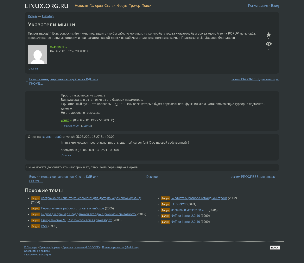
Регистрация (258, 6)
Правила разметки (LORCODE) (81, 247)
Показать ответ (71, 125)
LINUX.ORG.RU (47, 6)
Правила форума (50, 247)
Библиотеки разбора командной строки (199, 198)
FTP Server (179, 204)
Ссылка (33, 68)
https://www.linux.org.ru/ (37, 254)
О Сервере (30, 247)
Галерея (96, 6)
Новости (81, 6)
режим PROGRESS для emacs (253, 79)
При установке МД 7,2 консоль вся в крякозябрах (76, 220)
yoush (65, 120)
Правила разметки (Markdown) (120, 247)
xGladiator (57, 47)
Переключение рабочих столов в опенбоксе (72, 208)
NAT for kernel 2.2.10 (185, 215)
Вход (275, 6)
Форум (122, 6)
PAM (44, 226)
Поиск (146, 6)
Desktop (48, 16)
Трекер (134, 6)
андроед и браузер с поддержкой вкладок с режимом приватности (88, 214)
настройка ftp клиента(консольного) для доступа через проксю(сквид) (91, 198)
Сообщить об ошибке (37, 250)
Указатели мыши (51, 24)
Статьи (109, 6)
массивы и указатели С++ (189, 210)
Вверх (274, 247)
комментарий (52, 136)
